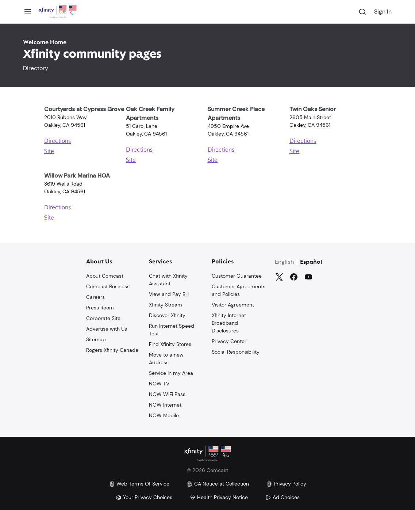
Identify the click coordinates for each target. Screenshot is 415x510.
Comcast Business (108, 285)
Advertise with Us (106, 328)
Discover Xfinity (167, 314)
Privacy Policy (286, 483)
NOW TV (159, 383)
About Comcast (104, 275)
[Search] (362, 11)
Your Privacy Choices (144, 497)
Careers (95, 296)
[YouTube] (308, 276)
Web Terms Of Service (139, 483)
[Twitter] (279, 276)
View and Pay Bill (169, 293)
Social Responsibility (236, 351)
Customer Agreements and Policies (238, 289)
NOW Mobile (164, 414)
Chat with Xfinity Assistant (168, 279)
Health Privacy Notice (219, 497)
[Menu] (27, 11)
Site (49, 152)
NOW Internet (165, 404)
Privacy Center (229, 340)
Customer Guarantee (237, 275)
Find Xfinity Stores (170, 343)
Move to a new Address (166, 358)
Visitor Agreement (233, 304)
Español (311, 261)
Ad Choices (282, 497)
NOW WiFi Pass (167, 393)
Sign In (383, 11)
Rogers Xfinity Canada (112, 349)
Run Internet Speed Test (171, 329)
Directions (57, 141)
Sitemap (96, 338)
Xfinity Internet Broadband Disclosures (229, 322)
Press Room (100, 307)
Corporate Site (103, 317)
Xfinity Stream (165, 304)
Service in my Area (171, 372)
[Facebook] (293, 276)
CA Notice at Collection (218, 483)
